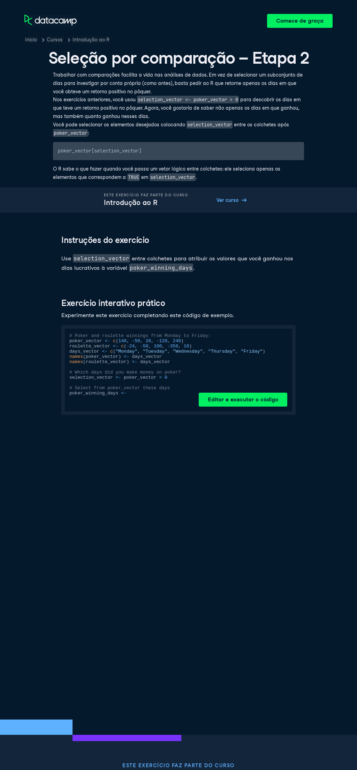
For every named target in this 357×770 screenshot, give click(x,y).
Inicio (31, 39)
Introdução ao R (91, 39)
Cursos (55, 39)
